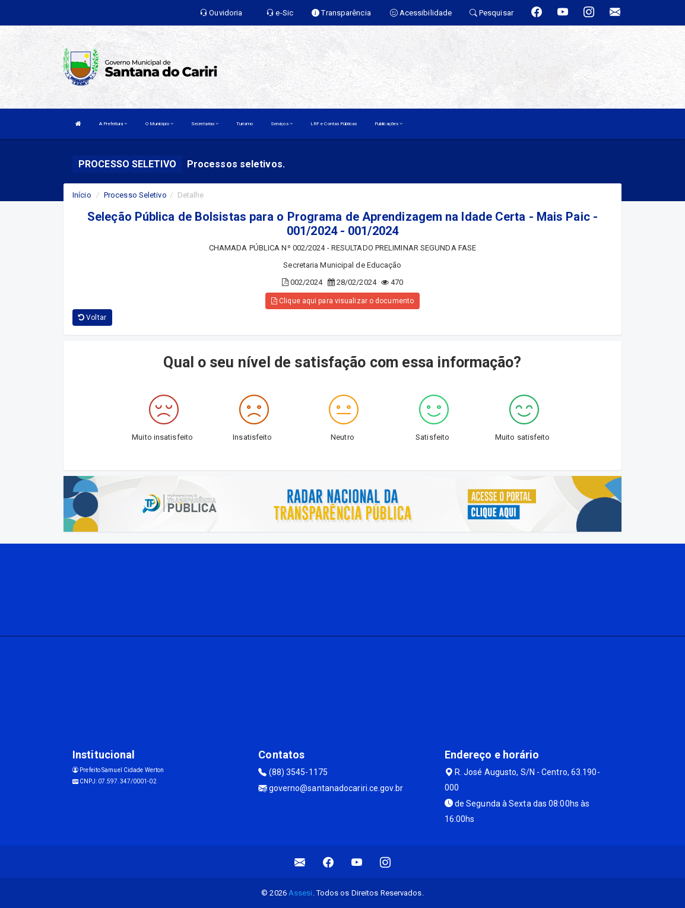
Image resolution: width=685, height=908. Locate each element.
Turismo (244, 123)
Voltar (92, 317)
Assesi (300, 892)
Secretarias (204, 123)
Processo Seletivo (135, 195)
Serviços (282, 123)
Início (81, 195)
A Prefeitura (113, 123)
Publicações (388, 123)
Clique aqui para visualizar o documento (342, 301)
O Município (159, 123)
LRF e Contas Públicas (333, 123)
